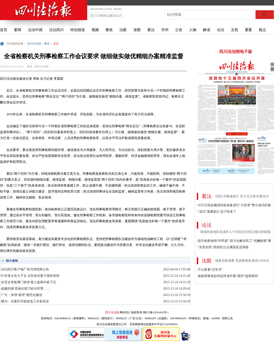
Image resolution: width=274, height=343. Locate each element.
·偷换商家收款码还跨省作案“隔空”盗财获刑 (227, 276)
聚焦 (109, 30)
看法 (151, 30)
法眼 (123, 30)
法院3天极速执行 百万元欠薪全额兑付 (242, 196)
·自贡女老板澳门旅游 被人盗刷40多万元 (28, 282)
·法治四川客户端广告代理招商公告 (24, 269)
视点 (262, 30)
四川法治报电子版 (235, 51)
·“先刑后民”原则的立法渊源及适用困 (222, 247)
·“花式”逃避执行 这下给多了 (216, 211)
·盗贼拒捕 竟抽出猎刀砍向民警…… (25, 288)
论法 (220, 30)
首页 (3, 30)
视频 (95, 30)
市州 (165, 30)
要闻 (17, 30)
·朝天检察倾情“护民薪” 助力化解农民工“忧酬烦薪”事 (234, 241)
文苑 (234, 30)
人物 (192, 30)
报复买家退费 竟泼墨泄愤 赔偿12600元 (242, 260)
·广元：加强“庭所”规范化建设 (21, 295)
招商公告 (227, 318)
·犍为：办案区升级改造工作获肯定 (24, 301)
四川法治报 (34, 43)
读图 (137, 30)
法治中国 (35, 30)
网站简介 (125, 312)
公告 (178, 30)
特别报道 (77, 30)
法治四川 (56, 30)
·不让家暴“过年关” (210, 269)
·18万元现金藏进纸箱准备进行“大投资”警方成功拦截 (234, 205)
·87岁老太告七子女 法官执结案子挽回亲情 (29, 275)
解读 (206, 30)
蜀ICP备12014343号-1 (156, 312)
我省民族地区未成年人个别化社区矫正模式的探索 (235, 232)
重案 (248, 30)
